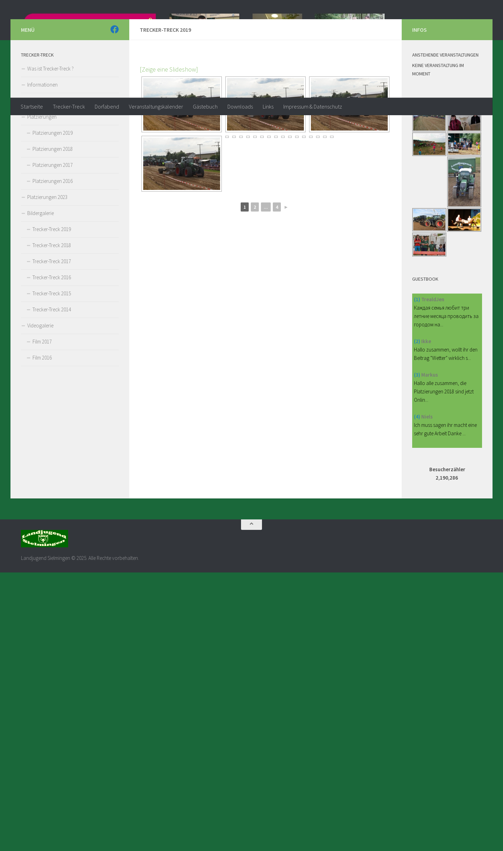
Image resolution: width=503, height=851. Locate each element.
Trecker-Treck (69, 106)
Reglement (38, 196)
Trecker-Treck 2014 (51, 405)
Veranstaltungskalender (156, 106)
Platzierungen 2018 (52, 245)
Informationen (42, 180)
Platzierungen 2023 (47, 293)
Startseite (32, 106)
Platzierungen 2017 (52, 261)
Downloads (240, 106)
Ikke (426, 437)
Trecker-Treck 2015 (51, 389)
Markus (429, 470)
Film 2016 (42, 453)
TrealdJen (432, 395)
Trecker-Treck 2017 (51, 357)
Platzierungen (42, 212)
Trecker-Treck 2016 (51, 373)
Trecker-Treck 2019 (51, 325)
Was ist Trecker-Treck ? (50, 164)
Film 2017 (42, 437)
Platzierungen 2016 (52, 277)
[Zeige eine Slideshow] (169, 165)
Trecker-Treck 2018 (51, 341)
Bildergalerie (40, 309)
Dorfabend (107, 106)
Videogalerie (40, 421)
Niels (427, 512)
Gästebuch (205, 106)
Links (268, 106)
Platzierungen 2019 (52, 228)
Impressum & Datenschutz (312, 106)
